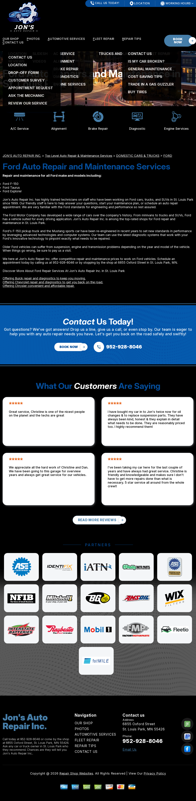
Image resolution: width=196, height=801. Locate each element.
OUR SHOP (11, 39)
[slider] (16, 403)
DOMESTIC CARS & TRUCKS (137, 156)
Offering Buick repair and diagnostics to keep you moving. (44, 278)
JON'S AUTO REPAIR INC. (22, 156)
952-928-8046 (63, 262)
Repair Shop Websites (76, 773)
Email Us (130, 749)
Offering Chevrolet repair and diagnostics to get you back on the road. (53, 282)
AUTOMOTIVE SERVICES (66, 39)
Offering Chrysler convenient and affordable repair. (39, 286)
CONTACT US (13, 42)
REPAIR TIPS (131, 39)
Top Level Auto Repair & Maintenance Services (78, 156)
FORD (167, 156)
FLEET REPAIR (103, 39)
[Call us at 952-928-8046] (118, 347)
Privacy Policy (155, 773)
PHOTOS (33, 39)
